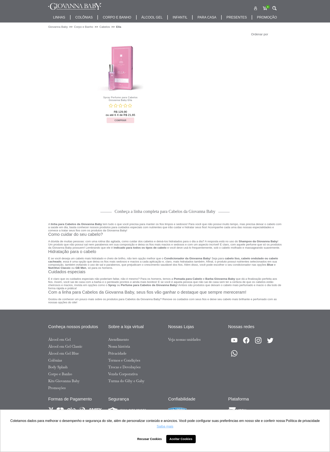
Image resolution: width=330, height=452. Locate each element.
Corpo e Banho (83, 26)
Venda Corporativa (123, 374)
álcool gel (152, 17)
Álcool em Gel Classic (65, 346)
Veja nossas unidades (184, 339)
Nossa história (119, 346)
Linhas (59, 17)
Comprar (120, 120)
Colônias (84, 17)
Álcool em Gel (59, 339)
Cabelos (104, 26)
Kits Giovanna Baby (64, 381)
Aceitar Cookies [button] (180, 439)
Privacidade (117, 353)
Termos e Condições (124, 360)
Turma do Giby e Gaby (126, 381)
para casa (206, 17)
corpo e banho (117, 17)
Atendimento (118, 339)
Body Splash (58, 367)
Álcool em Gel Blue (63, 353)
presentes (236, 17)
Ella (118, 26)
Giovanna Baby (58, 26)
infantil (180, 17)
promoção (267, 17)
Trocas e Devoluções (124, 367)
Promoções (57, 388)
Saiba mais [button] (165, 426)
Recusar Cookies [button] (149, 439)
